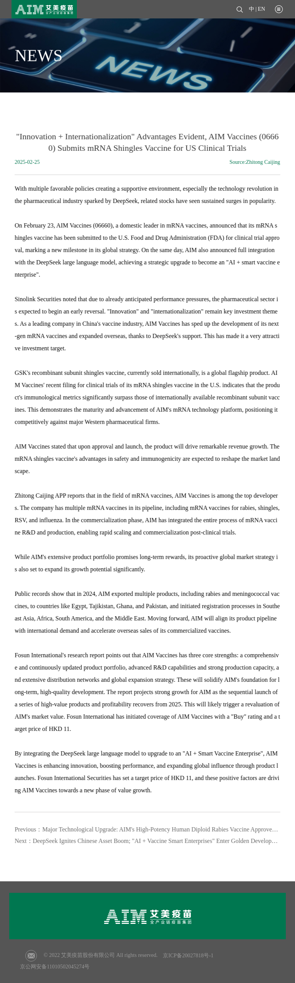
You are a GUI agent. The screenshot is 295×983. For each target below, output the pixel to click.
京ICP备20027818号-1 (188, 955)
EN (261, 9)
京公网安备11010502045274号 (54, 967)
